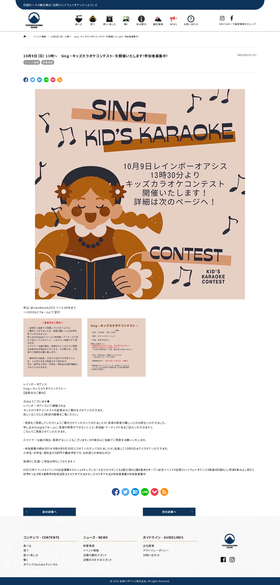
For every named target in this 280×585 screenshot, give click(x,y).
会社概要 (148, 546)
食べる (27, 546)
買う (26, 550)
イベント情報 (32, 62)
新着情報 (48, 62)
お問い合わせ (151, 555)
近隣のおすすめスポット (97, 560)
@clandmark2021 (43, 308)
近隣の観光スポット (95, 555)
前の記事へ (49, 512)
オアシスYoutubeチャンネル (40, 564)
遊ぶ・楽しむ (30, 555)
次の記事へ (169, 512)
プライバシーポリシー (156, 550)
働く (25, 560)
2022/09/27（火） (247, 54)
